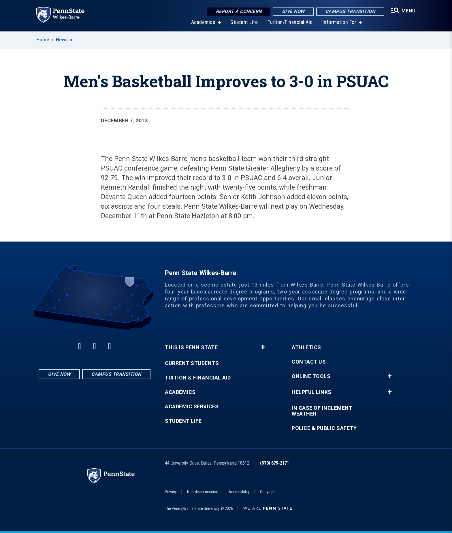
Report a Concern (239, 11)
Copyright (268, 491)
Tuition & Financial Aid (198, 378)
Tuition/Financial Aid (290, 23)
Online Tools (311, 376)
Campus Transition (350, 11)
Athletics (306, 347)
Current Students (192, 363)
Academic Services (192, 406)
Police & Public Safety (324, 428)
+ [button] (263, 347)
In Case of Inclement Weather (322, 411)
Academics (203, 23)
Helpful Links (312, 392)
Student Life (244, 23)
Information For (340, 23)
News (62, 39)
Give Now (293, 11)
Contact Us (309, 362)
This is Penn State (191, 347)
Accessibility (239, 491)
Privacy (171, 491)
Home (42, 39)
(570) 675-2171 (274, 463)
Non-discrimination (202, 491)
